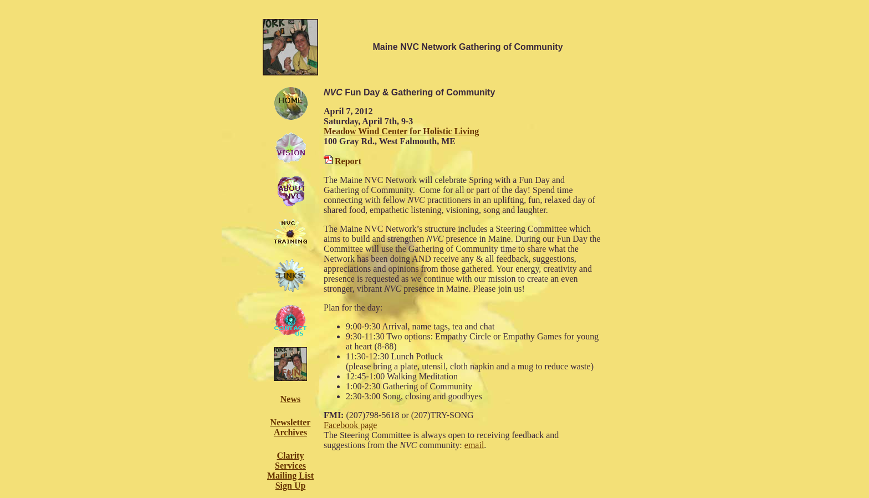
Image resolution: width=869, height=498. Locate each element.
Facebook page (350, 425)
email (474, 445)
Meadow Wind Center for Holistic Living (401, 131)
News (290, 399)
